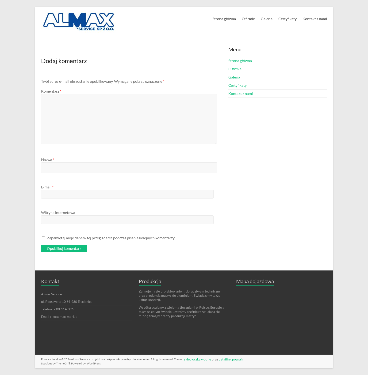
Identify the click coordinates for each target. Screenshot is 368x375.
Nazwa (47, 159)
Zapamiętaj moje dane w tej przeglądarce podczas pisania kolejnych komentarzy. (111, 238)
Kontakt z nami (315, 18)
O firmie (248, 18)
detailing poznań (231, 359)
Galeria (266, 18)
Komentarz (51, 91)
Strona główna (224, 18)
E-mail (47, 187)
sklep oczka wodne (197, 359)
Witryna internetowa (58, 212)
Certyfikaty (287, 18)
